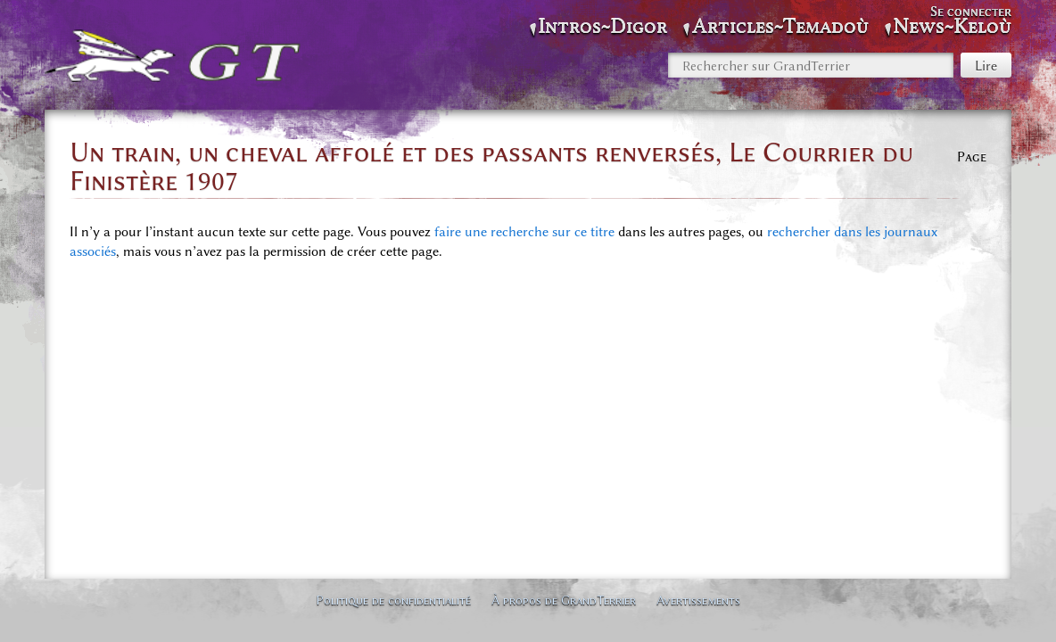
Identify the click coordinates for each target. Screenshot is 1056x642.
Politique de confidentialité (393, 600)
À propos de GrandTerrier (563, 600)
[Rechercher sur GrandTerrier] (810, 65)
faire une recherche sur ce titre (524, 232)
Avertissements (698, 600)
